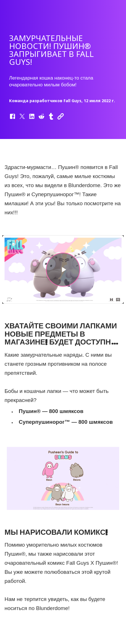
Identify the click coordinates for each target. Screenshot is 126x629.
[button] (12, 119)
